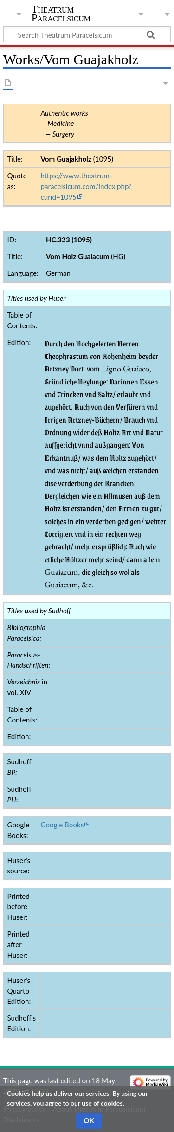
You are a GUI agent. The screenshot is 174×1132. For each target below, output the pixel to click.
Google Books (62, 824)
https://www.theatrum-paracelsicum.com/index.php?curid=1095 (85, 186)
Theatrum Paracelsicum (61, 13)
